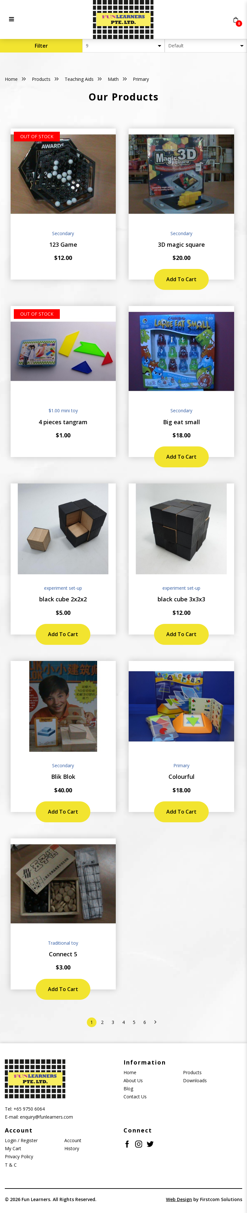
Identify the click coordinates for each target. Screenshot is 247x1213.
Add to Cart (181, 279)
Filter (41, 45)
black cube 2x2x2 (63, 599)
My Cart (13, 1148)
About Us (133, 1080)
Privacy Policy (19, 1156)
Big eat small (181, 422)
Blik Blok (63, 776)
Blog (128, 1088)
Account (72, 1140)
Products (41, 79)
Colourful (182, 776)
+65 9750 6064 (29, 1109)
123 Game (63, 244)
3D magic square (181, 244)
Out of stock (36, 136)
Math (113, 79)
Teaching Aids (79, 79)
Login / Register (21, 1140)
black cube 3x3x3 (181, 599)
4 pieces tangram (63, 422)
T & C (11, 1165)
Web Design (179, 1199)
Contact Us (135, 1097)
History (71, 1148)
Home (11, 79)
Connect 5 (63, 954)
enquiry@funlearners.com (46, 1117)
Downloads (195, 1080)
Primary (141, 79)
